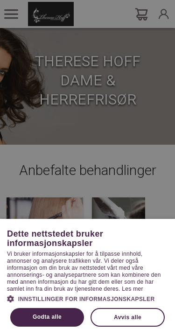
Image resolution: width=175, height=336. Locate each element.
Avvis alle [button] (127, 317)
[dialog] (87, 168)
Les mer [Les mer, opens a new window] (132, 289)
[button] (87, 298)
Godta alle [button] (47, 317)
